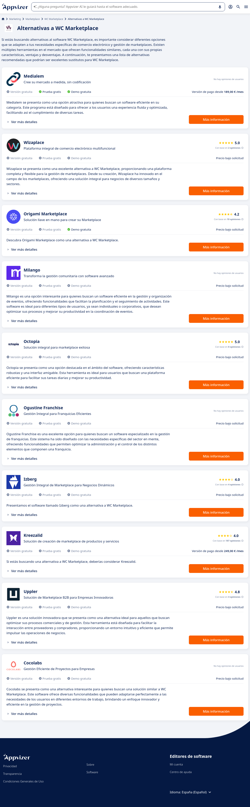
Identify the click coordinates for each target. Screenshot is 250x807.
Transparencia (12, 774)
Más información (216, 119)
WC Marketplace (54, 19)
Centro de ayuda (181, 772)
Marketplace (33, 19)
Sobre (90, 764)
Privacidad (10, 766)
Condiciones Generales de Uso (23, 781)
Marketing (15, 19)
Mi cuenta (176, 764)
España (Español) (197, 792)
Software (92, 772)
